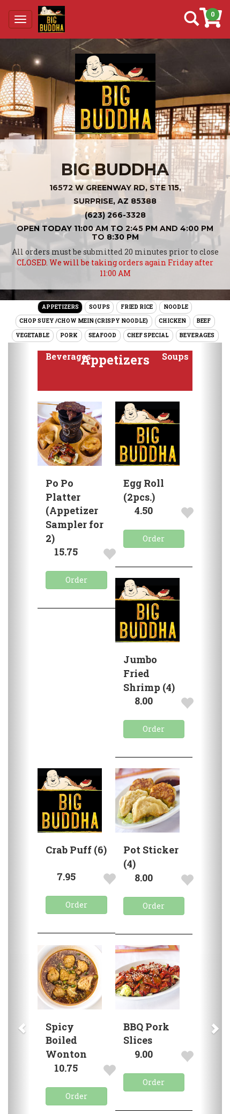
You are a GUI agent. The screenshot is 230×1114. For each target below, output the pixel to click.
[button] (68, 357)
